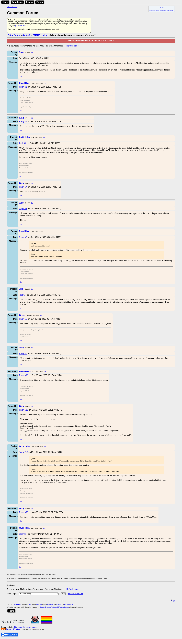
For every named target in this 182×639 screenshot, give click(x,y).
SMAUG (26, 35)
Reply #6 (23, 237)
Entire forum (14, 35)
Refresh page (72, 46)
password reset (20, 26)
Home (5, 2)
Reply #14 (23, 534)
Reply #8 (23, 319)
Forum (40, 2)
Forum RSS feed (13, 629)
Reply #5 (23, 209)
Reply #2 (23, 121)
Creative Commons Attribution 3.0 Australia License (54, 607)
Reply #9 (23, 353)
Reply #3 (22, 143)
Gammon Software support (26, 627)
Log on (162, 7)
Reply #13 (23, 512)
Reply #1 (23, 87)
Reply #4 (23, 187)
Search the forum (75, 594)
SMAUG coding (40, 35)
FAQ (172, 10)
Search (29, 2)
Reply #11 (23, 410)
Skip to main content (12, 7)
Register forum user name (158, 10)
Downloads (17, 2)
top (173, 600)
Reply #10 (23, 375)
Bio (32, 52)
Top (21, 76)
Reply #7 (23, 295)
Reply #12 (23, 452)
